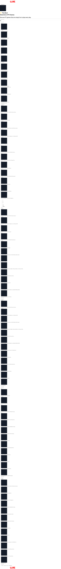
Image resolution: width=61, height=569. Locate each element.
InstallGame (10, 565)
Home (2, 4)
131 (3, 205)
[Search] (30, 19)
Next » (4, 206)
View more (2, 297)
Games (3, 4)
